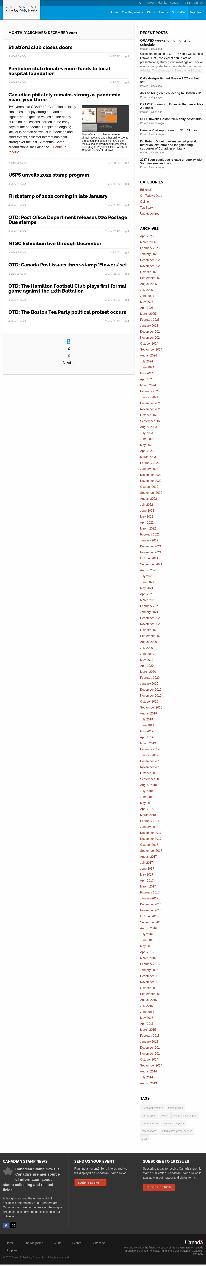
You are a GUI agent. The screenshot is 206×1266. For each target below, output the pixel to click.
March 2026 (148, 242)
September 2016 (151, 922)
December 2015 (150, 976)
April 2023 (147, 451)
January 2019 (149, 755)
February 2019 (149, 749)
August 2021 (148, 570)
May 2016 (146, 946)
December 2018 (150, 761)
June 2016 (147, 940)
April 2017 (147, 880)
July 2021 (146, 576)
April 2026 (147, 236)
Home (114, 12)
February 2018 (149, 820)
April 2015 (147, 1023)
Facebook (6, 1227)
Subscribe (178, 12)
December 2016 (150, 904)
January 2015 (149, 1041)
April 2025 (147, 307)
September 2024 (151, 349)
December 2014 (150, 1047)
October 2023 (149, 415)
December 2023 (150, 403)
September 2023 (151, 421)
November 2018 (150, 767)
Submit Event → (90, 1184)
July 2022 (146, 504)
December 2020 (150, 618)
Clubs (151, 12)
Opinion (145, 201)
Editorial (145, 189)
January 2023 (149, 468)
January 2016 (149, 970)
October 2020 (149, 630)
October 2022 (149, 486)
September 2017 (151, 850)
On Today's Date (151, 195)
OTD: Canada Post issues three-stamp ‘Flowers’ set (67, 265)
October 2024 (149, 343)
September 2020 (151, 635)
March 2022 (148, 528)
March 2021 (148, 600)
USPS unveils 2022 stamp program (48, 175)
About (150, 2)
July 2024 (146, 361)
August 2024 (148, 355)
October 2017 (149, 844)
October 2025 (149, 272)
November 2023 (150, 409)
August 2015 (148, 999)
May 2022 (146, 516)
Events (163, 12)
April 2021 (147, 594)
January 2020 (149, 683)
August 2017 (148, 856)
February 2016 (149, 964)
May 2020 (146, 659)
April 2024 (147, 379)
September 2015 (151, 993)
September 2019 (151, 707)
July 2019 (146, 719)
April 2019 (147, 737)
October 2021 (149, 558)
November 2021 (150, 552)
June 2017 (147, 868)
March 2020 (148, 671)
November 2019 (150, 695)
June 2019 (147, 725)
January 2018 (149, 826)
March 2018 (148, 814)
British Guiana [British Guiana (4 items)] (175, 1108)
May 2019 (146, 731)
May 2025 (146, 301)
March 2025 (148, 313)
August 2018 (148, 785)
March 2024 (148, 385)
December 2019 (150, 689)
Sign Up (198, 2)
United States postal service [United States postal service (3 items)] (176, 1132)
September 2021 (151, 564)
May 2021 (146, 588)
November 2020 (150, 624)
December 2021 (150, 546)
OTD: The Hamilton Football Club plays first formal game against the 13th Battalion (67, 288)
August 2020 (148, 641)
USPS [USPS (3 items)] (145, 1139)
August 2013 (148, 1083)
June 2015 (147, 1011)
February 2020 (149, 677)
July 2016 (146, 934)
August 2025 (148, 283)
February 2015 (149, 1035)
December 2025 (150, 260)
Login (188, 2)
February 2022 (149, 534)
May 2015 (146, 1017)
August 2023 (148, 427)
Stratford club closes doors (40, 47)
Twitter (13, 1227)
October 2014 (149, 1059)
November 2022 (150, 480)
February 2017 (149, 892)
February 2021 (149, 606)
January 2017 (149, 898)
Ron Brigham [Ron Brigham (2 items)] (149, 1132)
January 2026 (149, 254)
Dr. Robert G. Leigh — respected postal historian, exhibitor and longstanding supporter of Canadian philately (168, 145)
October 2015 (149, 987)
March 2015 (148, 1029)
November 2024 (150, 337)
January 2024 (149, 397)
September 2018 (151, 779)
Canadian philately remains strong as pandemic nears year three (64, 97)
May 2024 (146, 373)
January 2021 (149, 612)
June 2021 (147, 582)
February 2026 (149, 248)
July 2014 (146, 1077)
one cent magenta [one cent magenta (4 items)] (173, 1124)
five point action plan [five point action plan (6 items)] (185, 1116)
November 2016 (150, 910)
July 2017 (146, 862)
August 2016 (148, 928)
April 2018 (147, 809)
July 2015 (146, 1005)
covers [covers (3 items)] (165, 1116)
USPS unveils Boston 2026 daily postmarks (171, 119)
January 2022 (149, 540)
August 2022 (148, 498)
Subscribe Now (158, 1188)
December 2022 (150, 474)
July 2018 (146, 791)
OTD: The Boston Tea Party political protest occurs (67, 312)
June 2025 (147, 295)
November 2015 (150, 982)
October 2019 (149, 701)
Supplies (195, 12)
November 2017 (150, 838)
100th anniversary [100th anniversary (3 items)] (152, 1108)
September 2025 (151, 277)
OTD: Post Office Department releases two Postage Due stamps (67, 220)
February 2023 (149, 462)
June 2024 (147, 367)
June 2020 (147, 653)
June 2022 (147, 510)
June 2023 (147, 439)
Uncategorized (149, 213)
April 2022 (147, 522)
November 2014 (150, 1053)
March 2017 (148, 886)
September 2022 (151, 492)
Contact (174, 2)
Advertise (162, 2)
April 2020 (147, 665)
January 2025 (149, 325)
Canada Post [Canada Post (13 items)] (149, 1116)
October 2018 (149, 773)
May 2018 (146, 803)
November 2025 (150, 266)
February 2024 (149, 391)
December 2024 (150, 331)
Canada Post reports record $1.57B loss (168, 130)
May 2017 (146, 874)
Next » (69, 362)
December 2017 (150, 832)
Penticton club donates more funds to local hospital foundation (59, 71)
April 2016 (147, 952)
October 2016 (149, 916)
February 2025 (149, 319)
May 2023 (146, 445)
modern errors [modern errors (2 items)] (150, 1124)
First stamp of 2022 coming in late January (57, 196)
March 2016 (148, 958)
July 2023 (146, 433)
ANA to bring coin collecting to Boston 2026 (171, 93)
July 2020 (146, 647)
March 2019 (148, 743)
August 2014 (148, 1071)
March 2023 (148, 456)
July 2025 (146, 289)
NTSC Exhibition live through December (54, 243)
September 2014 (151, 1065)
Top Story (146, 207)
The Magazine (131, 12)
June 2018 (147, 797)
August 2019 (148, 713)
